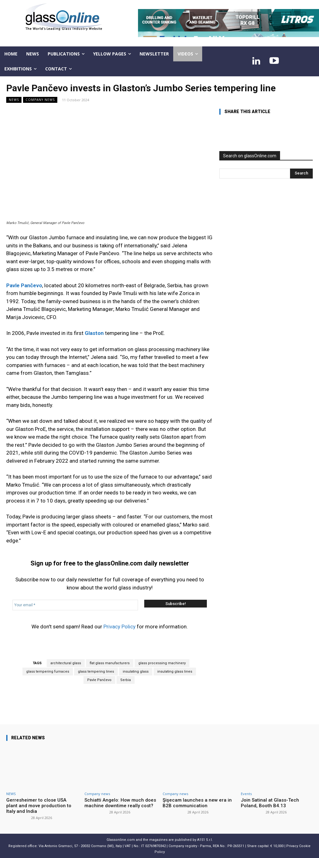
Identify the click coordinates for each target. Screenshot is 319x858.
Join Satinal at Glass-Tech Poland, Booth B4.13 (270, 802)
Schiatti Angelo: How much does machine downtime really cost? (120, 802)
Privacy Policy (119, 626)
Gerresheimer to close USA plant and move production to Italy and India (38, 805)
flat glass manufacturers (110, 663)
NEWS (13, 100)
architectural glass (65, 663)
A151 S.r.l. (205, 840)
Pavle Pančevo (99, 680)
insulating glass (136, 672)
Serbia (125, 680)
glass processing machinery (162, 663)
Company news (40, 100)
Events (246, 793)
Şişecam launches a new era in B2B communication (197, 802)
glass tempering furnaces (47, 672)
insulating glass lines (174, 672)
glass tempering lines (96, 672)
